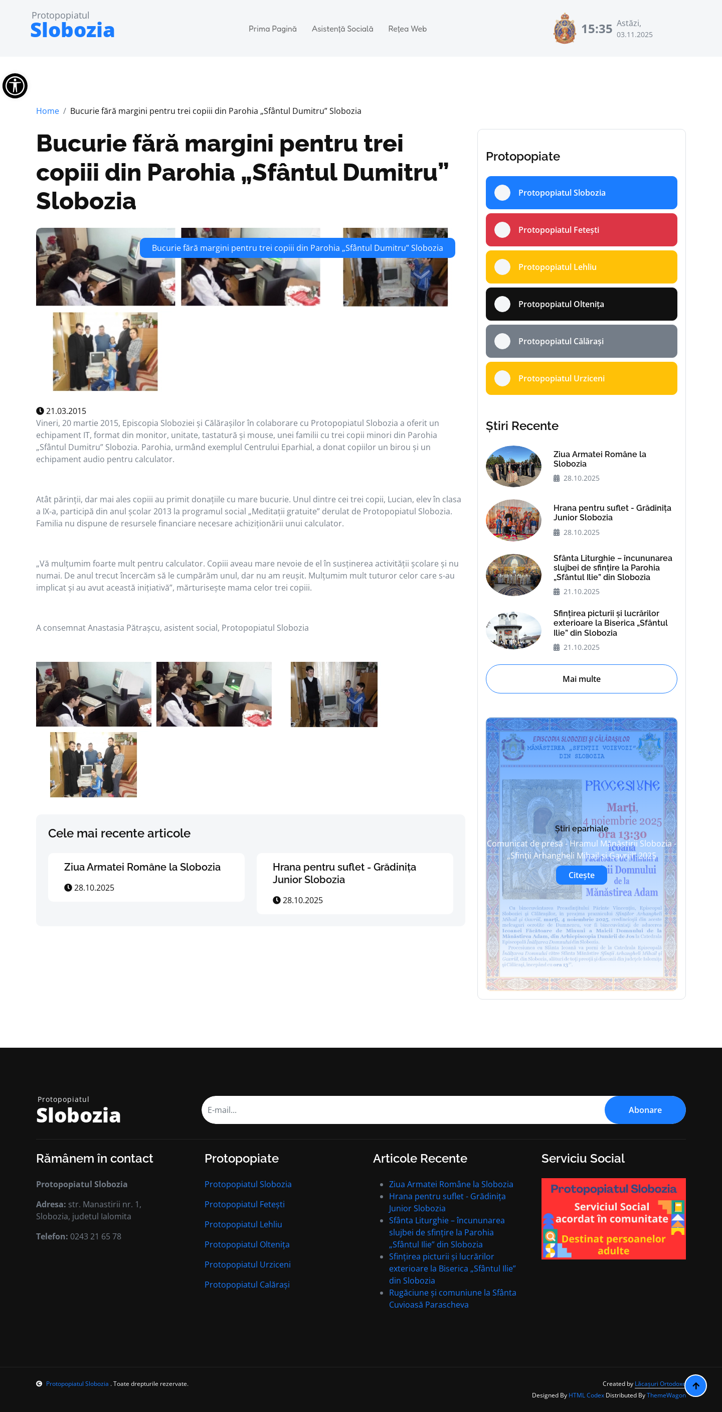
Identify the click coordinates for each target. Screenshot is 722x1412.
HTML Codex (586, 1395)
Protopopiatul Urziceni (248, 1264)
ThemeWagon (666, 1395)
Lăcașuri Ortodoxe (660, 1383)
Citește (582, 875)
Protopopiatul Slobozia (248, 1184)
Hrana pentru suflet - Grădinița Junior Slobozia (344, 873)
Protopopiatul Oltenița (247, 1244)
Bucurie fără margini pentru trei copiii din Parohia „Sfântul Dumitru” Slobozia (242, 172)
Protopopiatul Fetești (245, 1204)
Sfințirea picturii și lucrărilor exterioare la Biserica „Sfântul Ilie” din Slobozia (611, 623)
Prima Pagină (273, 29)
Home (47, 110)
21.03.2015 (61, 410)
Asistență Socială (343, 29)
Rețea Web (408, 29)
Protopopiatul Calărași (247, 1284)
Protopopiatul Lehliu (243, 1224)
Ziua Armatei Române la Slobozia (142, 867)
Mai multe (582, 678)
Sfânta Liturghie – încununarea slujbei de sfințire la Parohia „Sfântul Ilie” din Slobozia (613, 567)
